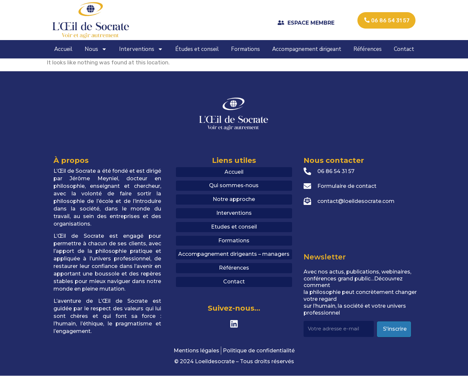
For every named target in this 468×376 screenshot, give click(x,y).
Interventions (141, 49)
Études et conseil (197, 49)
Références (367, 49)
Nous (96, 49)
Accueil (63, 49)
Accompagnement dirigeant (306, 49)
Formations (245, 49)
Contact (404, 49)
